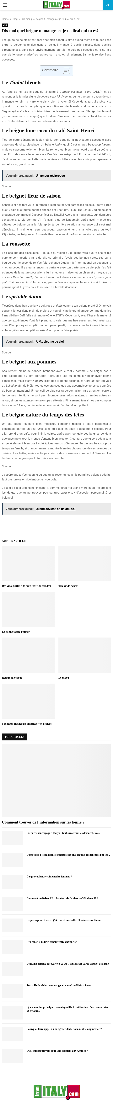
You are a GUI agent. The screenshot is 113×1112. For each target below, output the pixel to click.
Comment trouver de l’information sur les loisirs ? (43, 822)
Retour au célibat (12, 677)
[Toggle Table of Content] (64, 70)
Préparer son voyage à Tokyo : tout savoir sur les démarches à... (63, 833)
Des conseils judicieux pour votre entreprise (52, 941)
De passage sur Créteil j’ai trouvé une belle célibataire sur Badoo (64, 920)
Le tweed (63, 677)
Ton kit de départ (68, 586)
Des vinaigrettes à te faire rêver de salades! (26, 586)
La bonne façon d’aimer (16, 631)
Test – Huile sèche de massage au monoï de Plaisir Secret (59, 985)
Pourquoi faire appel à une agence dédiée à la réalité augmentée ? (64, 1029)
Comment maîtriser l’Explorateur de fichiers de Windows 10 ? (62, 898)
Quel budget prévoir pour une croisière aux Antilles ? (57, 1050)
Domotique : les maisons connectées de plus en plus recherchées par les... (68, 854)
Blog (5, 25)
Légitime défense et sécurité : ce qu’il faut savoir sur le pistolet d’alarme (68, 963)
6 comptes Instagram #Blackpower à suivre (26, 723)
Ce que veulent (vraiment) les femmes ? (49, 876)
